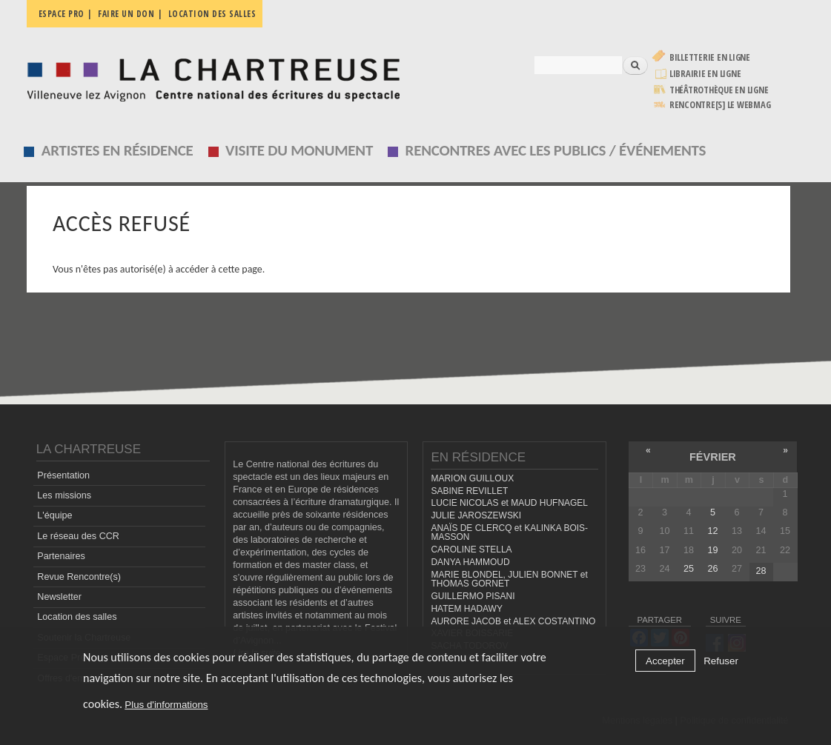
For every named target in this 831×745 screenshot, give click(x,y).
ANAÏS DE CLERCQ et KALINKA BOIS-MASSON (509, 533)
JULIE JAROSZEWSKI (476, 515)
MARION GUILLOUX (472, 478)
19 (712, 550)
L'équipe (54, 515)
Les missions (64, 495)
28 (760, 571)
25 (688, 569)
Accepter (665, 661)
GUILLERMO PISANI (472, 596)
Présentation (63, 475)
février (712, 457)
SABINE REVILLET (469, 491)
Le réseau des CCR (78, 536)
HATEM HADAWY (466, 609)
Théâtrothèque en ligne (719, 90)
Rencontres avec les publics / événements (555, 150)
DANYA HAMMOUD (470, 562)
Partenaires (61, 556)
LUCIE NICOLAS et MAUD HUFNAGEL (509, 503)
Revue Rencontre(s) (79, 577)
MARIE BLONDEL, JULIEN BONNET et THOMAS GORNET (509, 579)
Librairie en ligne (705, 73)
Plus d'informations (166, 704)
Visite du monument (299, 150)
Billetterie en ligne (709, 57)
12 (712, 531)
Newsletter (59, 597)
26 (712, 569)
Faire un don (126, 13)
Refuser (720, 661)
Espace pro (62, 13)
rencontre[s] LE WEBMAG (720, 104)
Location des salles (212, 13)
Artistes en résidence (117, 150)
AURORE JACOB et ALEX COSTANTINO (513, 621)
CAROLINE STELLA (471, 549)
